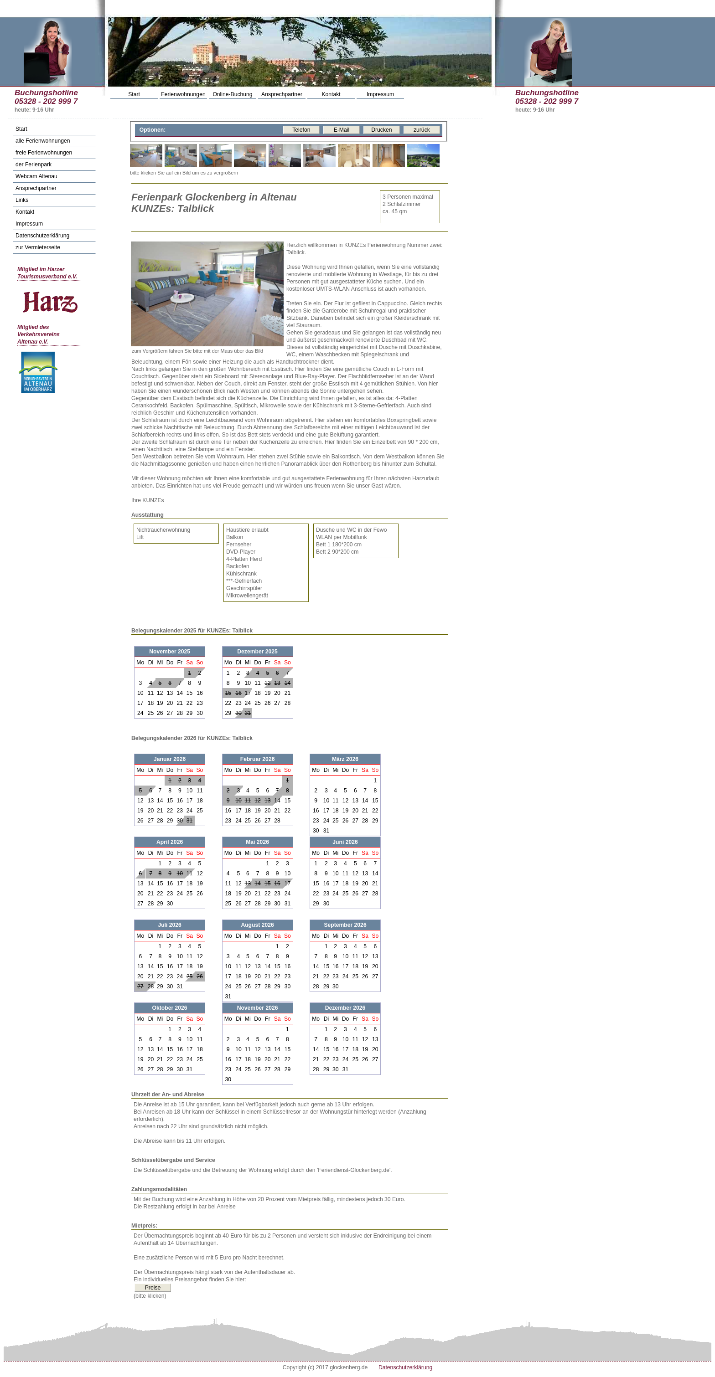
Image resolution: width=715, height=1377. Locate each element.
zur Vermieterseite (38, 247)
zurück (422, 130)
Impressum (380, 94)
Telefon (301, 130)
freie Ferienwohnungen (44, 152)
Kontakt (330, 94)
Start (134, 94)
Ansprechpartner (281, 94)
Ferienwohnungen (183, 94)
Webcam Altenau (36, 176)
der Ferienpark (34, 164)
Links (22, 200)
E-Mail (341, 130)
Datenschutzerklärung (42, 235)
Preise (153, 1288)
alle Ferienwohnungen (43, 141)
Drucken (381, 130)
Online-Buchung (232, 94)
